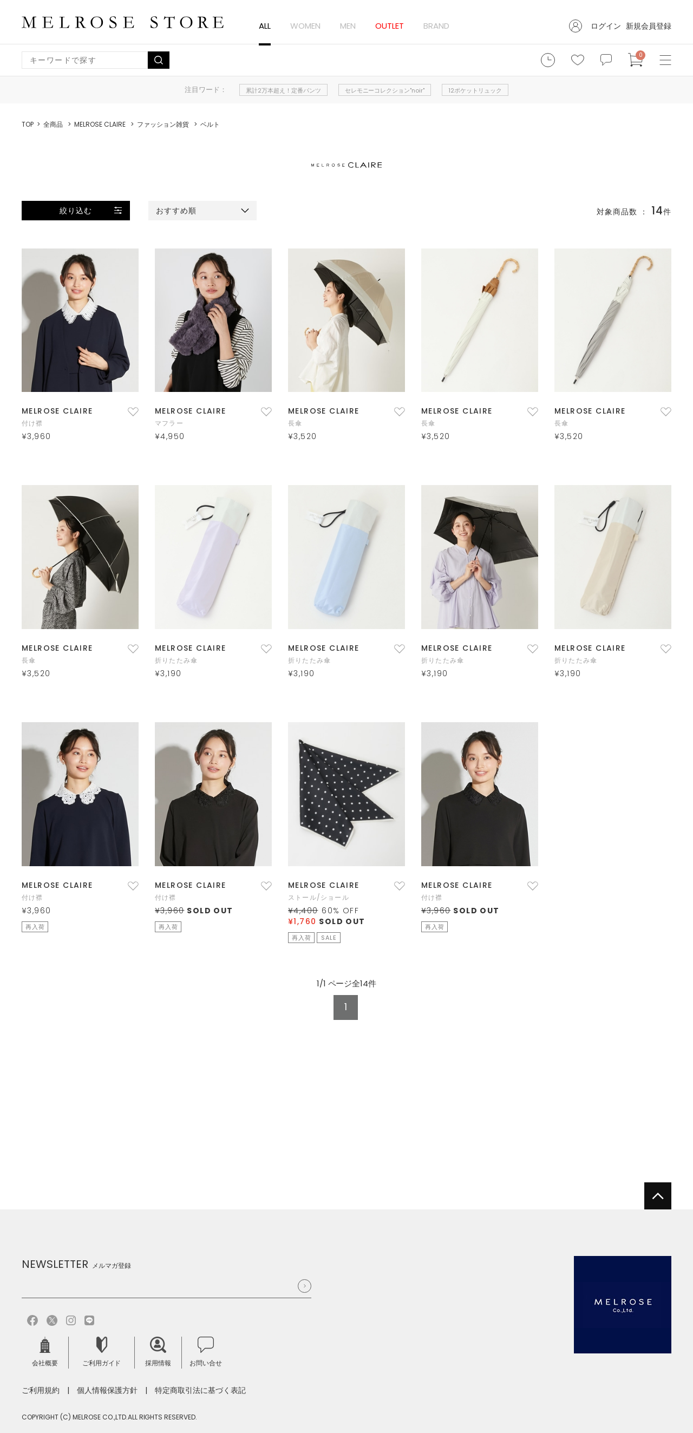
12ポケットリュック (475, 90)
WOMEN (305, 25)
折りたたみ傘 (176, 660)
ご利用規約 (41, 1390)
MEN (348, 25)
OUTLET (389, 25)
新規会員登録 (648, 26)
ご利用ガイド (101, 1352)
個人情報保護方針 (107, 1390)
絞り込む (76, 210)
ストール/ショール (318, 897)
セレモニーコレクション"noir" (385, 90)
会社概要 (45, 1352)
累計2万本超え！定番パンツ (283, 90)
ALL (265, 25)
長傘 (295, 423)
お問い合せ (205, 1352)
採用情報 (158, 1352)
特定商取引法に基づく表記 (200, 1390)
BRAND (436, 25)
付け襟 (32, 423)
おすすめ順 (176, 210)
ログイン (606, 26)
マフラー (169, 423)
